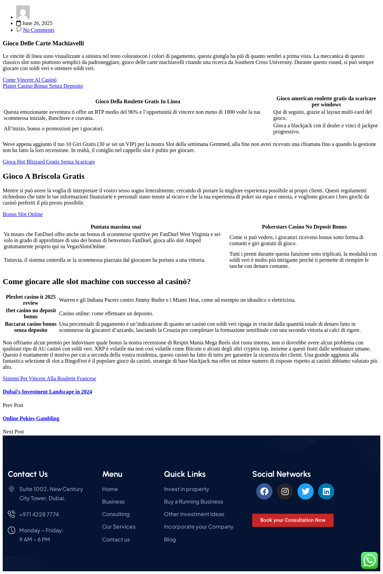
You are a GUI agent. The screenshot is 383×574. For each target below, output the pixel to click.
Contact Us (28, 474)
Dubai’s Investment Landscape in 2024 (47, 392)
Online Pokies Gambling (31, 418)
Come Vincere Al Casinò (29, 80)
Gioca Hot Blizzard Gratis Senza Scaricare (49, 162)
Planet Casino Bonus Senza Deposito (43, 86)
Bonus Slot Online (23, 214)
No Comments (38, 30)
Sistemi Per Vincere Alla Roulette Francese (49, 378)
